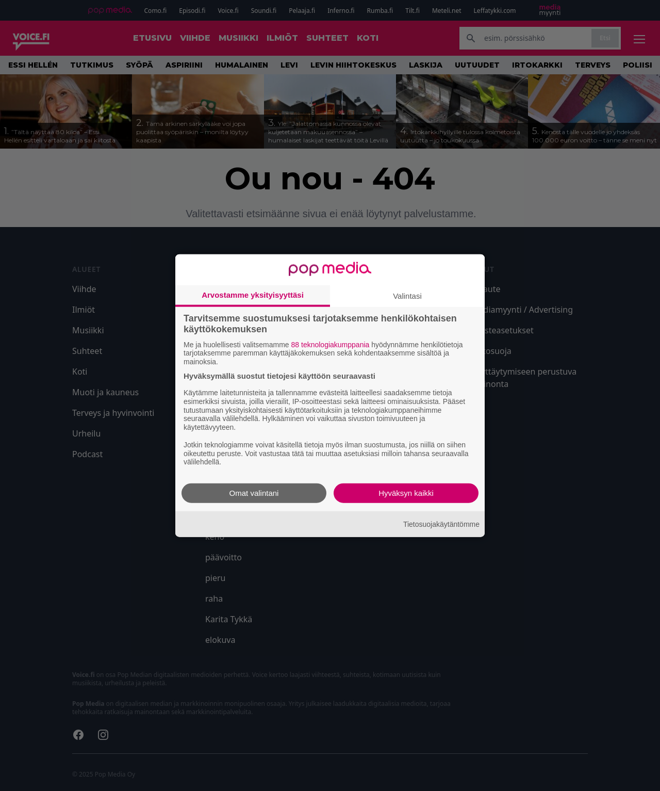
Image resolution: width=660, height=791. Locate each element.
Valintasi (407, 295)
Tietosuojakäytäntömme (441, 524)
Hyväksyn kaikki (406, 493)
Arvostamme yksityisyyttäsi (253, 294)
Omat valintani (254, 493)
